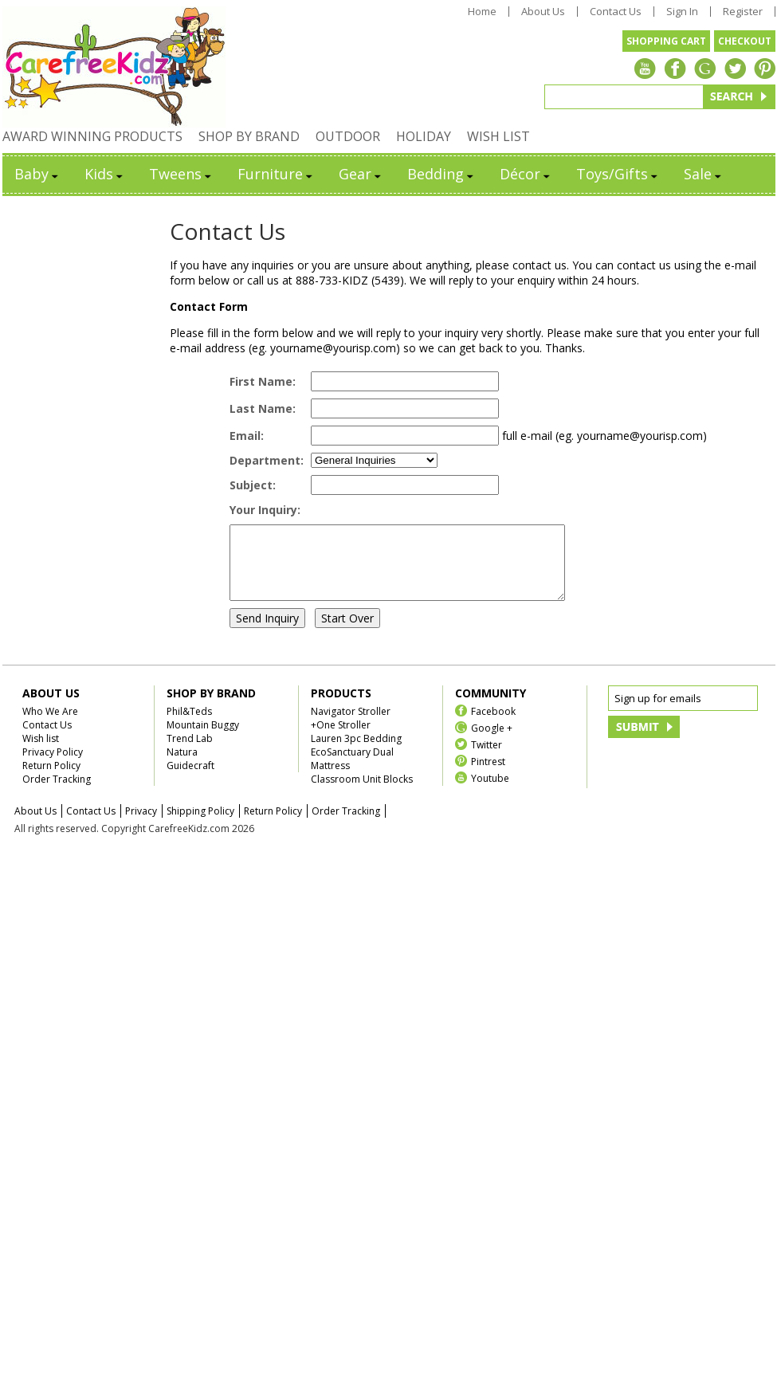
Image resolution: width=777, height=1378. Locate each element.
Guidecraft (190, 780)
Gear (361, 173)
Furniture (276, 173)
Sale (704, 173)
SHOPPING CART (666, 41)
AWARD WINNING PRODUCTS (92, 136)
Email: (247, 435)
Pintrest (488, 775)
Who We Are (50, 725)
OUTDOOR (348, 136)
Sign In (682, 11)
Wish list (40, 753)
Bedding (441, 173)
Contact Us (616, 11)
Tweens (181, 173)
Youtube (490, 792)
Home (482, 11)
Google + (491, 742)
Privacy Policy (52, 766)
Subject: (253, 485)
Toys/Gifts (618, 173)
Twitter (486, 758)
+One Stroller (341, 739)
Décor (526, 173)
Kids (104, 173)
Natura (182, 766)
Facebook (493, 725)
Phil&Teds (189, 725)
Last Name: (263, 408)
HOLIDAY (423, 136)
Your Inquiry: (265, 509)
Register (743, 11)
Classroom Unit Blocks (362, 793)
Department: (267, 460)
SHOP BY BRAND (249, 136)
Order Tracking (56, 793)
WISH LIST (498, 136)
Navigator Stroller (350, 725)
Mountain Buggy (203, 739)
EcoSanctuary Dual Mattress (352, 773)
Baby (37, 173)
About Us (543, 11)
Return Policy (51, 780)
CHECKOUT (744, 41)
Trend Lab (190, 753)
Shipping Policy (200, 825)
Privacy (141, 825)
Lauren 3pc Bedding (356, 753)
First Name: (263, 381)
